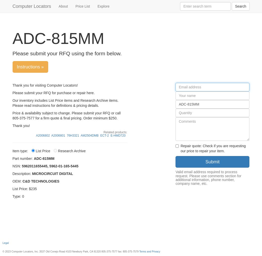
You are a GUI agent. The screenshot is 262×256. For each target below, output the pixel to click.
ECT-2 (104, 135)
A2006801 (58, 135)
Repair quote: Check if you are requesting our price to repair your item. (211, 148)
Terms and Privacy (149, 251)
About (63, 6)
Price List (82, 6)
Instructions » (30, 66)
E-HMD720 (117, 135)
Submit (213, 161)
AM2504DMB (90, 135)
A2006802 (43, 135)
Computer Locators (32, 6)
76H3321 (73, 135)
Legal (6, 243)
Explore (103, 6)
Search (240, 6)
